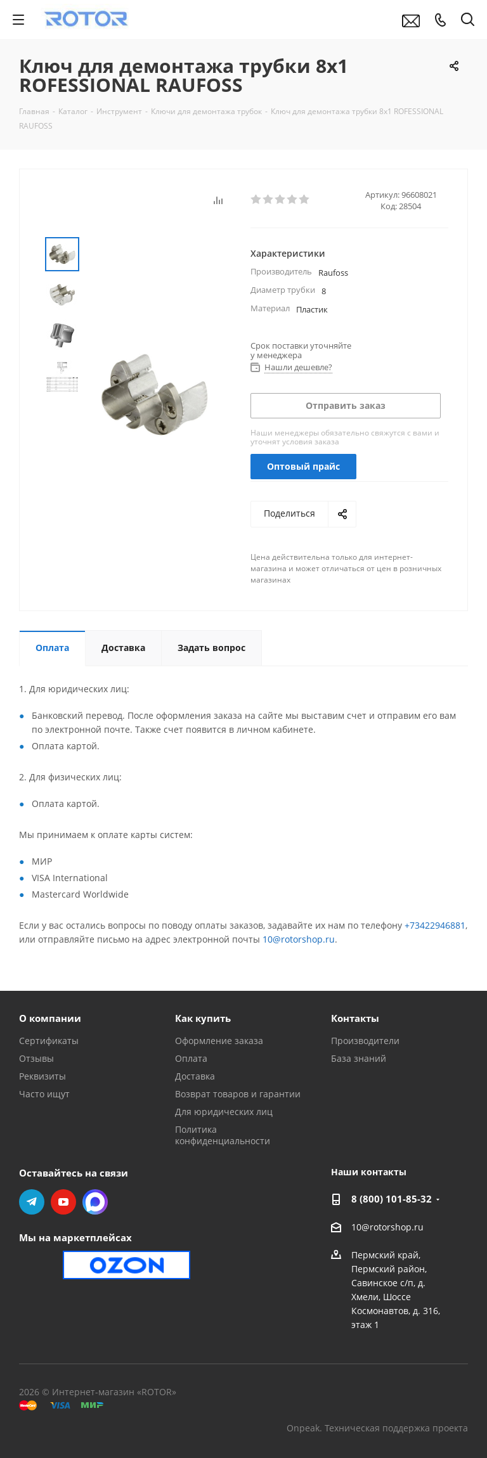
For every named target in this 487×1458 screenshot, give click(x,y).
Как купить (203, 1018)
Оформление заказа (219, 1041)
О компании (50, 1018)
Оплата (191, 1058)
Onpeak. (304, 1428)
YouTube (63, 1202)
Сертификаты (49, 1041)
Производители (365, 1041)
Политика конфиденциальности (222, 1135)
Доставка (195, 1076)
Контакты (355, 1018)
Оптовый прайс (303, 466)
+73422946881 (435, 925)
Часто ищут (44, 1094)
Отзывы (36, 1058)
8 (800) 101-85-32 (391, 1198)
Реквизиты (42, 1076)
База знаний (358, 1058)
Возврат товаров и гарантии (238, 1094)
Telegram (31, 1202)
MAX (95, 1202)
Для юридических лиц (224, 1112)
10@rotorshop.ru (299, 939)
